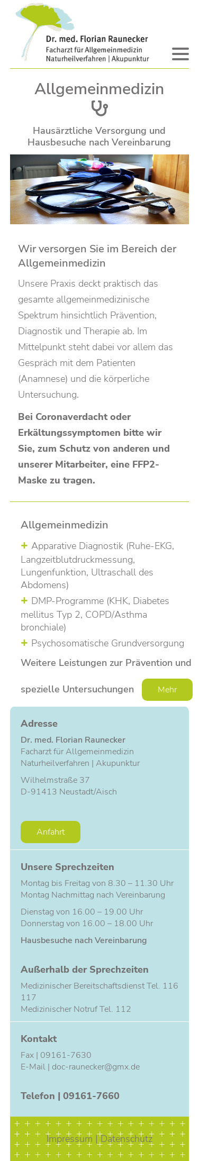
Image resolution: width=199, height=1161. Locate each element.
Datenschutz (126, 1138)
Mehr (167, 690)
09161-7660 (91, 1096)
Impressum (71, 1138)
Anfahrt (51, 832)
